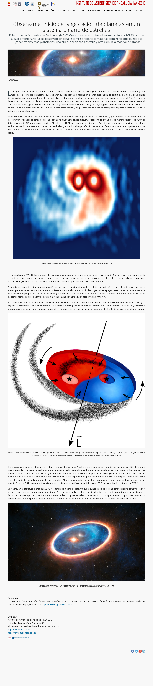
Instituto (78, 10)
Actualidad (28, 10)
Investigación (45, 10)
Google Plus (140, 651)
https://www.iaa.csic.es (19, 629)
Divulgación (93, 10)
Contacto (139, 10)
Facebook (132, 651)
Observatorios (111, 10)
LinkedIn (143, 651)
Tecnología (63, 10)
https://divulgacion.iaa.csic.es (22, 632)
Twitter (136, 651)
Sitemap (126, 10)
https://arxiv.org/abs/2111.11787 (58, 604)
